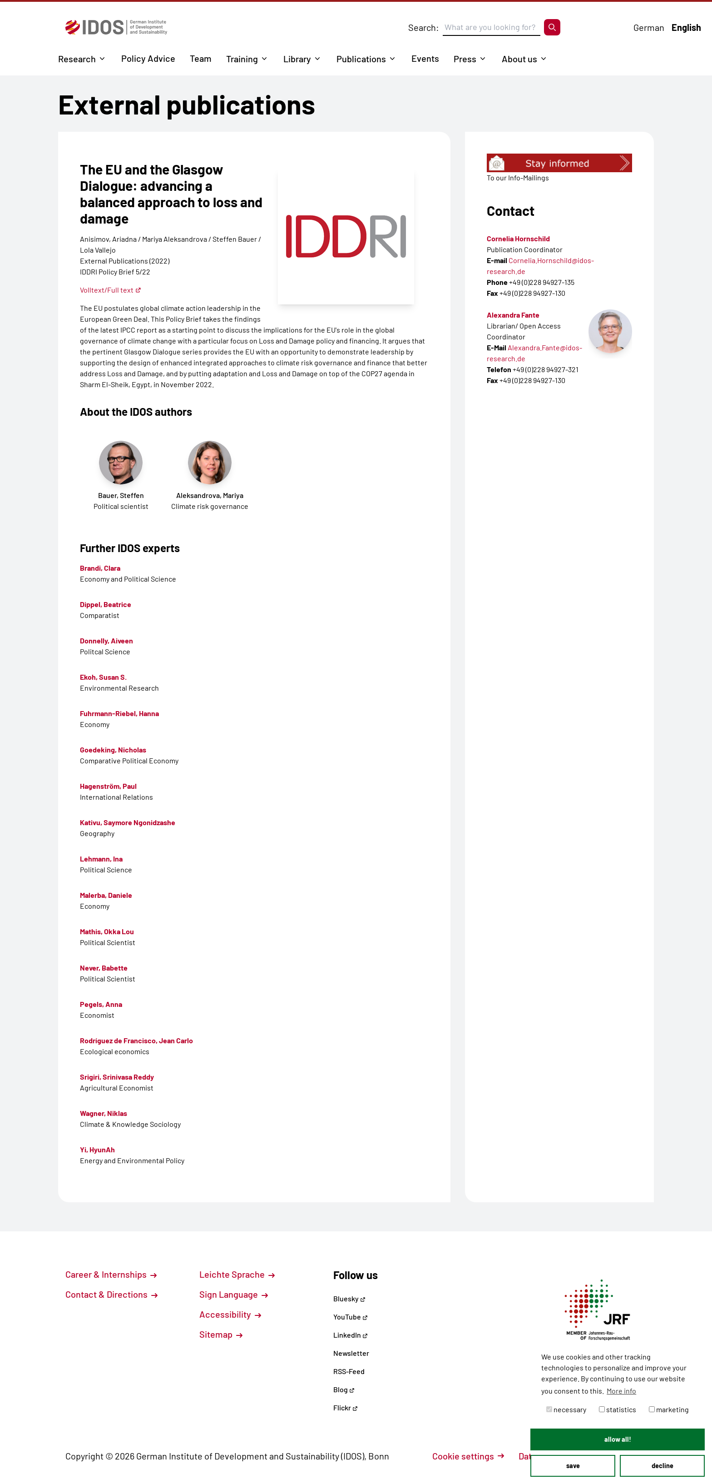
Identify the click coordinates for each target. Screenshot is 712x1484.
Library (297, 58)
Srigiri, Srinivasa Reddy (117, 1076)
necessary (566, 1409)
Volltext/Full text (110, 289)
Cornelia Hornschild (518, 238)
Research (77, 58)
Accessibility (230, 1314)
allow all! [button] (617, 1439)
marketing (669, 1409)
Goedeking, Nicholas (113, 749)
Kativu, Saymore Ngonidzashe (127, 822)
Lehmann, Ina (101, 858)
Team (201, 58)
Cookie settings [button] (468, 1455)
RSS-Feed (349, 1371)
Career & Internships (111, 1274)
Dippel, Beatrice (105, 604)
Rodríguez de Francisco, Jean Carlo (136, 1040)
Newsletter (351, 1353)
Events (425, 58)
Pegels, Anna (101, 1004)
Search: (423, 27)
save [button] (573, 1465)
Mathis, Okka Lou (107, 931)
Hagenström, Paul (108, 786)
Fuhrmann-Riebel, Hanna (119, 713)
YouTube (350, 1316)
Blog (344, 1389)
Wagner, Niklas (103, 1113)
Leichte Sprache (237, 1274)
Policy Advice (148, 58)
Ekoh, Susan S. (103, 676)
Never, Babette (104, 967)
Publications (361, 58)
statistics (617, 1409)
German (648, 27)
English (686, 27)
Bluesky (349, 1298)
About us (519, 58)
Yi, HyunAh (97, 1149)
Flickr (345, 1407)
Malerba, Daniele (106, 895)
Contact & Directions (111, 1294)
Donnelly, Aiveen (106, 640)
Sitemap (220, 1334)
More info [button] (621, 1390)
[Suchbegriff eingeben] (491, 27)
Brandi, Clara (100, 567)
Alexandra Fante (513, 314)
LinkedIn (350, 1334)
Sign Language (233, 1294)
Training (242, 58)
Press (465, 58)
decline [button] (662, 1465)
